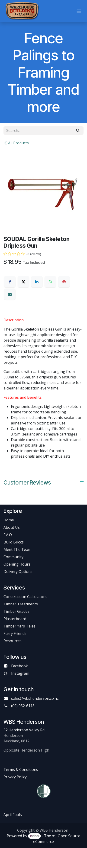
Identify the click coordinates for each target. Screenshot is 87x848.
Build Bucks (13, 542)
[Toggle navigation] (79, 11)
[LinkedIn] (36, 281)
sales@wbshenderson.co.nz (35, 698)
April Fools (12, 814)
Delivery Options (17, 571)
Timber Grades (16, 611)
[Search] (78, 130)
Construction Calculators (25, 596)
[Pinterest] (64, 281)
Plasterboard (14, 618)
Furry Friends (15, 633)
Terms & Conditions (20, 769)
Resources (12, 640)
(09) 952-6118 (23, 705)
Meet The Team (17, 549)
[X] (23, 281)
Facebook (19, 665)
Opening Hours (16, 564)
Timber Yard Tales (19, 626)
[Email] (9, 294)
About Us (11, 527)
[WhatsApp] (50, 281)
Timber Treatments (20, 604)
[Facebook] (9, 281)
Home (8, 520)
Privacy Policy (15, 776)
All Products (16, 142)
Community (13, 556)
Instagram (20, 673)
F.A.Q (7, 534)
